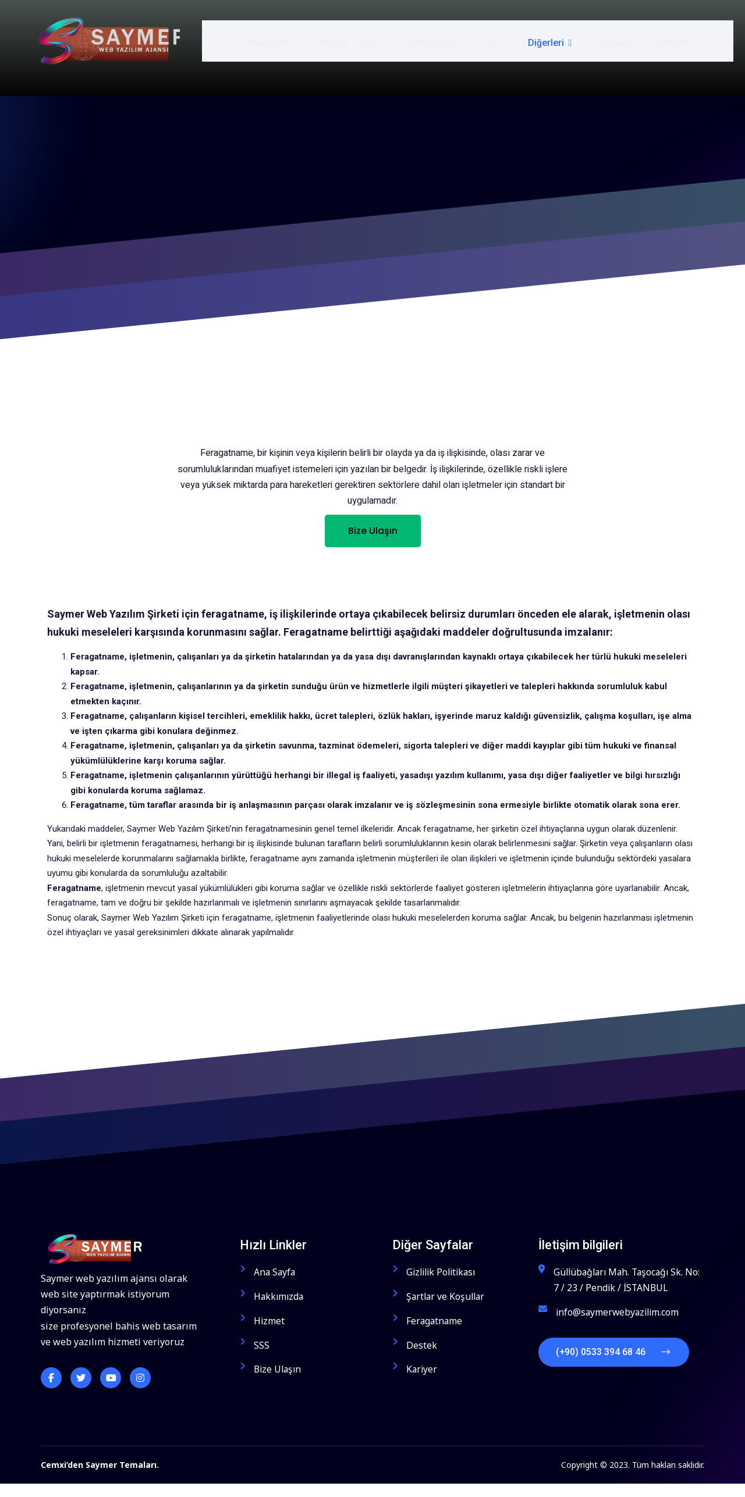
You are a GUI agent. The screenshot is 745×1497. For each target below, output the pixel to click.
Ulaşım (616, 40)
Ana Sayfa (268, 40)
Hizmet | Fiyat (348, 40)
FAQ (492, 40)
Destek (675, 40)
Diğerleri (551, 40)
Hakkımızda (430, 40)
